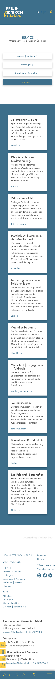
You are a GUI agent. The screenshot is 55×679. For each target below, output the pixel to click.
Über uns (7, 585)
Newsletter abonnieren (17, 555)
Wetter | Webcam (46, 565)
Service (7, 568)
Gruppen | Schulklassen (14, 606)
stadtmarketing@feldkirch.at (16, 662)
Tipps (5, 592)
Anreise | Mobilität (12, 571)
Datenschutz (43, 559)
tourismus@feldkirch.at (13, 631)
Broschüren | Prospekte (14, 578)
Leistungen (8, 575)
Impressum (42, 555)
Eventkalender (12, 561)
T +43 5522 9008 (34, 631)
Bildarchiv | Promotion (13, 582)
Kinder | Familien (11, 603)
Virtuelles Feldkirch (46, 568)
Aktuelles (7, 595)
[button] (49, 675)
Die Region (8, 599)
